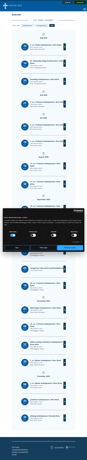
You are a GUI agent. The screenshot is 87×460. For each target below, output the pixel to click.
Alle (52, 25)
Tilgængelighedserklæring (20, 449)
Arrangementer (41, 25)
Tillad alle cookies (70, 247)
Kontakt (14, 454)
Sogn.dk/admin (59, 447)
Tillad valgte (43, 247)
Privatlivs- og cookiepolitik (20, 452)
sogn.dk (67, 2)
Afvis (17, 247)
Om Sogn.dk (15, 447)
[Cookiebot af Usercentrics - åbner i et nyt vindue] (75, 211)
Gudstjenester (27, 25)
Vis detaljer (75, 242)
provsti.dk (80, 2)
